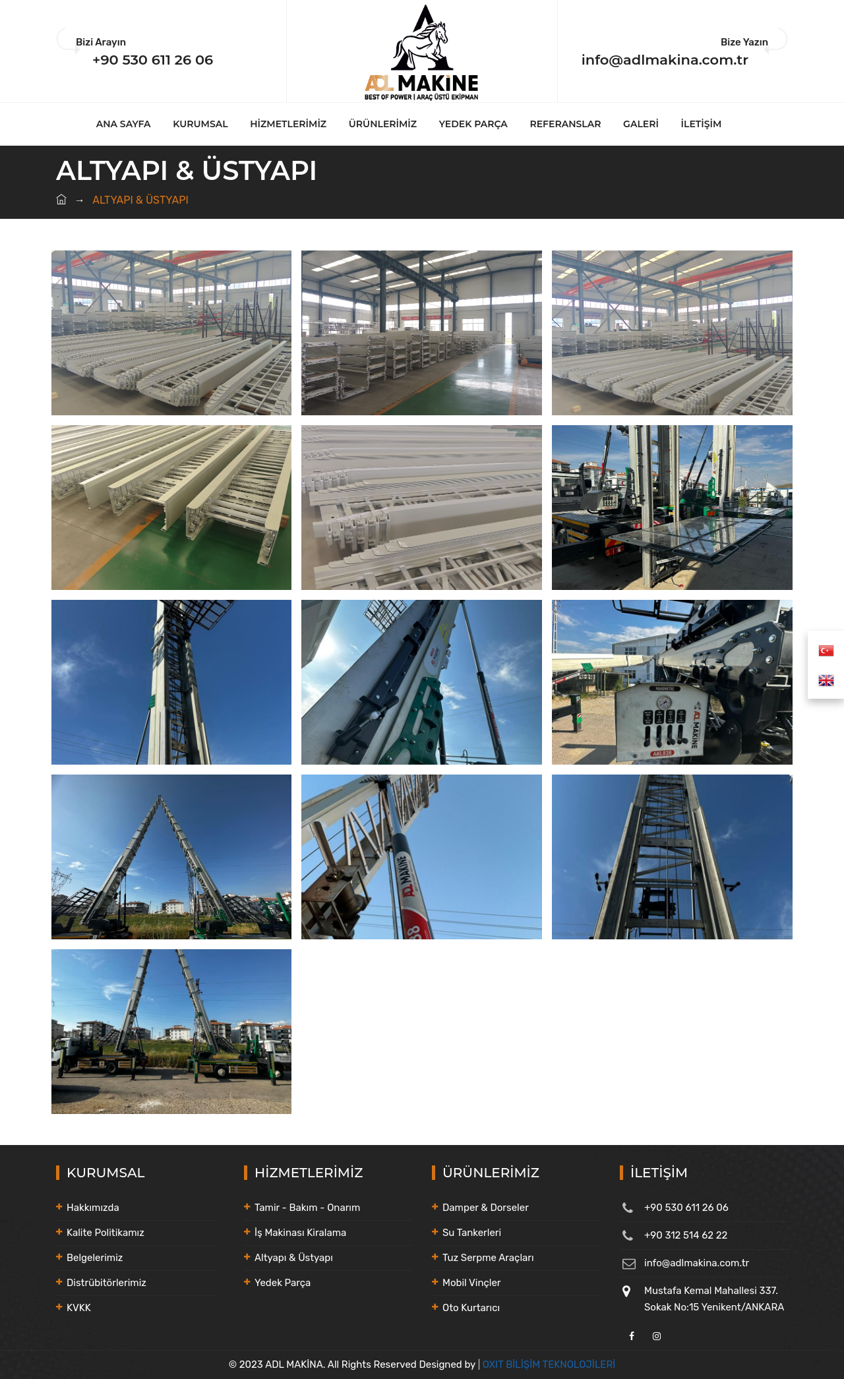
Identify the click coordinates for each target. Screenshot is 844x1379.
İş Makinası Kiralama (300, 1233)
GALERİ (641, 124)
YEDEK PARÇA (473, 124)
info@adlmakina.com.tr (665, 59)
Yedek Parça (283, 1283)
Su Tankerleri (471, 1233)
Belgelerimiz (95, 1258)
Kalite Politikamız (105, 1233)
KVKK (79, 1308)
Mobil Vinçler (471, 1283)
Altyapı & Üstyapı (294, 1258)
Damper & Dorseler (485, 1208)
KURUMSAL (200, 124)
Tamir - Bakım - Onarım (307, 1208)
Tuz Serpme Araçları (488, 1258)
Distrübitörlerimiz (106, 1283)
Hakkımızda (93, 1208)
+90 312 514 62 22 (685, 1235)
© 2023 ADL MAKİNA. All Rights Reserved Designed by (353, 1364)
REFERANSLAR (565, 124)
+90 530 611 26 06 (152, 59)
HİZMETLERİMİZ (288, 124)
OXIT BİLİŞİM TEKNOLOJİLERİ (549, 1364)
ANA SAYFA (123, 124)
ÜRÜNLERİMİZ (383, 124)
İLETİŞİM (701, 124)
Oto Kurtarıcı (471, 1308)
